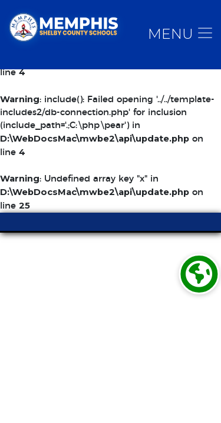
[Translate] (199, 274)
